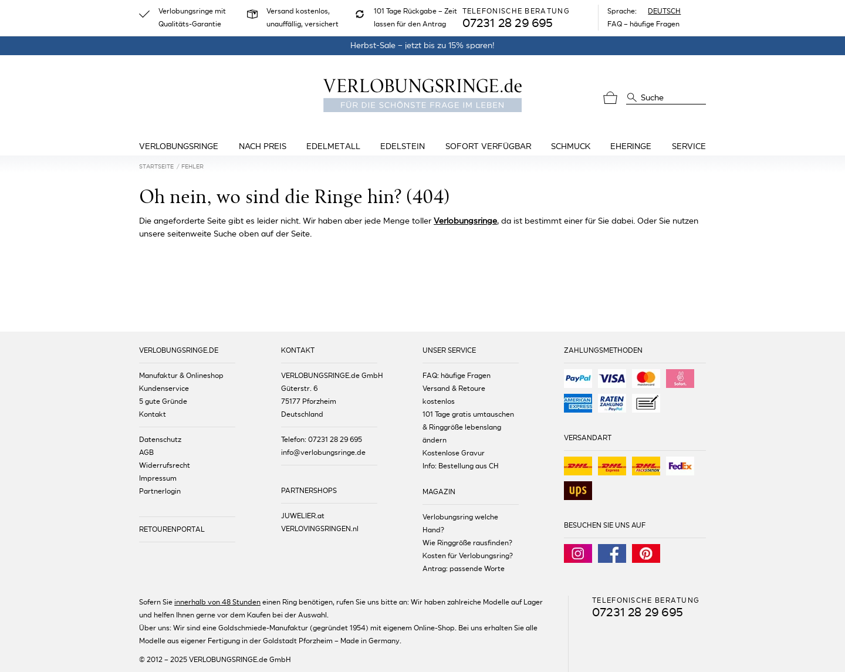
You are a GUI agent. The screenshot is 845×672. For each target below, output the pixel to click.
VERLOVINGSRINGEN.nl (320, 529)
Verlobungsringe (465, 221)
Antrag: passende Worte (463, 569)
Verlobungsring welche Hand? (460, 523)
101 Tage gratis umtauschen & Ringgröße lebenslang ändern (468, 427)
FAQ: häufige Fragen (456, 376)
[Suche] (632, 97)
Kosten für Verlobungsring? (467, 556)
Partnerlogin (160, 491)
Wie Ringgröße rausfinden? (467, 543)
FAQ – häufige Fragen (643, 24)
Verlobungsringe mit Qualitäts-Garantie (192, 17)
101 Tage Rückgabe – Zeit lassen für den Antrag (415, 17)
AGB (146, 452)
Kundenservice (164, 388)
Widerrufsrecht (164, 465)
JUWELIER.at (303, 516)
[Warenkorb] (610, 98)
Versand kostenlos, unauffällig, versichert (302, 17)
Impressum (158, 478)
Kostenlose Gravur (453, 453)
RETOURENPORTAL (172, 529)
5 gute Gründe (163, 401)
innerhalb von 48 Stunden (217, 602)
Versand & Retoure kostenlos (453, 395)
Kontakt (152, 414)
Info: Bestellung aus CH (460, 466)
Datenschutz (160, 439)
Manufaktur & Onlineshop (181, 376)
